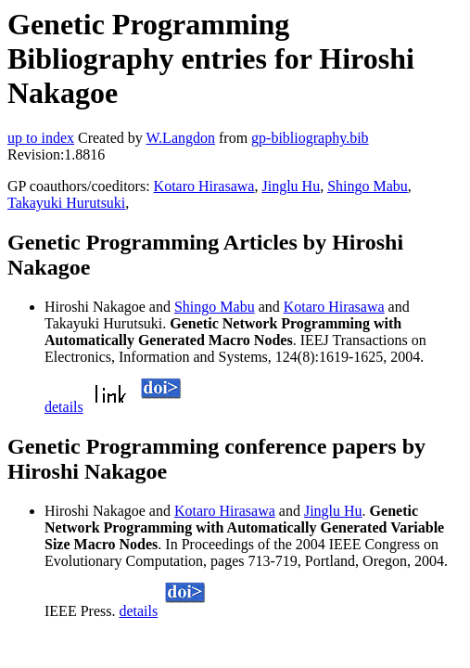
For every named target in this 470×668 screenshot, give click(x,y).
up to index (40, 138)
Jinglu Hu (290, 186)
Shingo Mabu (367, 186)
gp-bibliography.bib (310, 138)
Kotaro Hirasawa (204, 186)
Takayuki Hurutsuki (66, 203)
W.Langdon (180, 138)
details (63, 407)
